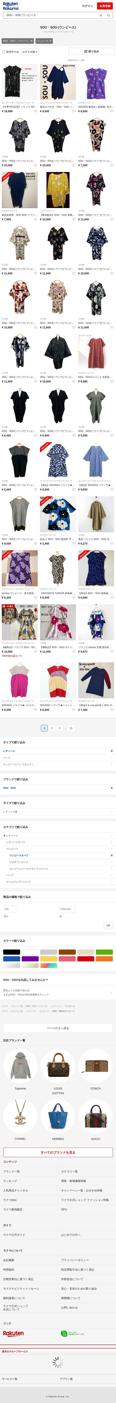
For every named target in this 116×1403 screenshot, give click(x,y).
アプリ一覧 (66, 1378)
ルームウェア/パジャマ (59, 881)
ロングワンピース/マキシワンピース (18, 103)
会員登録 (104, 6)
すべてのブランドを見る (58, 1152)
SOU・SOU (58, 788)
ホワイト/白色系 (38, 952)
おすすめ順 (29, 51)
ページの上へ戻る (58, 1028)
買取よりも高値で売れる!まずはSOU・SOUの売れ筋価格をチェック (58, 992)
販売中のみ (10, 51)
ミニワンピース (47, 211)
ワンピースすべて (61, 855)
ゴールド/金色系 (38, 965)
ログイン (87, 6)
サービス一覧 (9, 1378)
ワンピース (44, 41)
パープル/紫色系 (38, 958)
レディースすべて (59, 842)
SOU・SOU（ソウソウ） (18, 41)
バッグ (59, 875)
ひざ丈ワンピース (86, 103)
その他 (5, 157)
